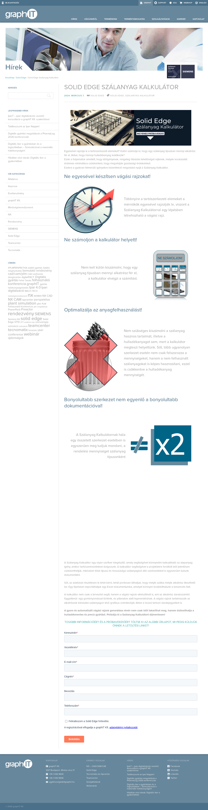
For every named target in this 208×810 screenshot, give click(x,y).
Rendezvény (15, 221)
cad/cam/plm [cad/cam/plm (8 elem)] (17, 274)
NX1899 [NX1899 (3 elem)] (38, 296)
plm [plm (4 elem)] (39, 303)
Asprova (12, 186)
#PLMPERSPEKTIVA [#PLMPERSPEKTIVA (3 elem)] (17, 267)
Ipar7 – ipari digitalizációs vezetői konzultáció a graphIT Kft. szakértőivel (28, 117)
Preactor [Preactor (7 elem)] (27, 309)
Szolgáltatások (161, 19)
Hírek (74, 19)
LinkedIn (174, 774)
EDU (175, 3)
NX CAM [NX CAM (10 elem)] (14, 299)
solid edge (117, 95)
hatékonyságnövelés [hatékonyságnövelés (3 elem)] (18, 287)
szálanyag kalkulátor (139, 95)
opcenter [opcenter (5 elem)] (27, 300)
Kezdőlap (9, 77)
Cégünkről (90, 19)
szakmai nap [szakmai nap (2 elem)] (29, 322)
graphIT (147, 3)
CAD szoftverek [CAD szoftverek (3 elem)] (35, 274)
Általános (13, 179)
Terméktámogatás (134, 19)
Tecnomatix (14, 250)
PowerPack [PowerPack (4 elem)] (14, 309)
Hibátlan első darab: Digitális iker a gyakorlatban (27, 159)
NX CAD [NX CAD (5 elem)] (47, 296)
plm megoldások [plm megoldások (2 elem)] (40, 307)
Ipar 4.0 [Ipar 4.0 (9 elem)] (35, 287)
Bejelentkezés (12, 3)
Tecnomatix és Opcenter (98, 774)
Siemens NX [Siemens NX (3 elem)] (14, 319)
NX (9, 214)
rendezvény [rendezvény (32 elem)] (21, 314)
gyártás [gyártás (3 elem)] (43, 284)
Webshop (188, 3)
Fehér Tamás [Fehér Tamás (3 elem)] (25, 280)
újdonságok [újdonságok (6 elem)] (16, 338)
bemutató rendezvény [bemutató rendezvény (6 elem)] (37, 270)
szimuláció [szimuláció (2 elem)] (23, 326)
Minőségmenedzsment (20, 207)
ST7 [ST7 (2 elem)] (21, 322)
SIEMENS (13, 228)
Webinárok (91, 786)
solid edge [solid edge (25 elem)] (31, 318)
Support (162, 3)
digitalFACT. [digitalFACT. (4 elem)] (28, 277)
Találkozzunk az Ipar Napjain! (23, 126)
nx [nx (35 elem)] (30, 295)
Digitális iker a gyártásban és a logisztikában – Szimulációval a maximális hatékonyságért (30, 147)
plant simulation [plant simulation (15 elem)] (22, 303)
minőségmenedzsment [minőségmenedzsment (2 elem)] (17, 296)
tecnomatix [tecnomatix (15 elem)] (18, 329)
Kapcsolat (198, 19)
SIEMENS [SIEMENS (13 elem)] (43, 314)
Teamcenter (14, 243)
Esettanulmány (16, 193)
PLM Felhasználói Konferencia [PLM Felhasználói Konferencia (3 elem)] (27, 305)
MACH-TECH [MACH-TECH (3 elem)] (31, 291)
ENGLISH (202, 3)
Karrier (181, 19)
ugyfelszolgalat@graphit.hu (62, 782)
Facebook (175, 766)
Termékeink (110, 19)
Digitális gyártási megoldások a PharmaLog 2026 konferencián (31, 135)
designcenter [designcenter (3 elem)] (14, 277)
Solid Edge (21, 77)
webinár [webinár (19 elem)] (31, 334)
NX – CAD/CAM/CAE (96, 766)
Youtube (174, 770)
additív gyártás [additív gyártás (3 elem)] (35, 267)
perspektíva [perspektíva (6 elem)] (42, 300)
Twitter (173, 778)
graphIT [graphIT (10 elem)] (33, 284)
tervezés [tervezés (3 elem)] (32, 330)
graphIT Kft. (14, 200)
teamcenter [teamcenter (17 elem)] (39, 325)
